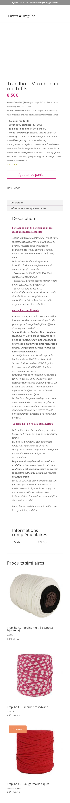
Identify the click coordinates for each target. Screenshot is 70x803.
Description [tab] (16, 202)
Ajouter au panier (32, 174)
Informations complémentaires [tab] (28, 208)
